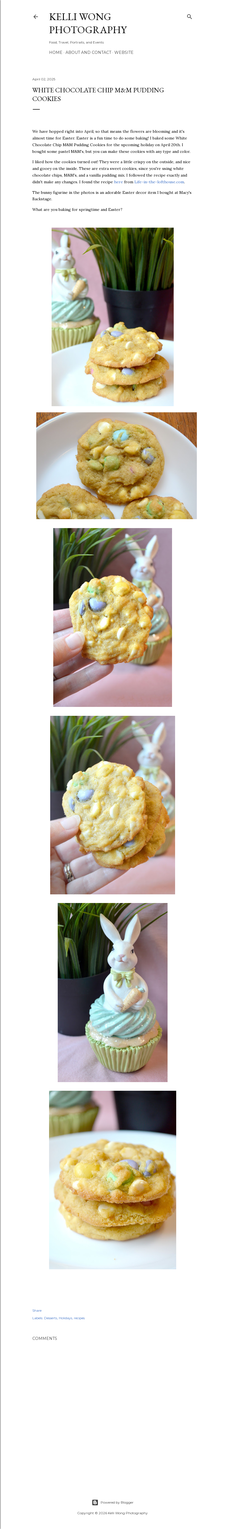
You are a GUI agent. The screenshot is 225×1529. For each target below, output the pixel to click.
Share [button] (37, 1310)
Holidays (65, 1318)
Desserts (50, 1318)
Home (55, 52)
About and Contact (88, 52)
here (118, 181)
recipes (79, 1318)
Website (124, 52)
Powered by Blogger (113, 1502)
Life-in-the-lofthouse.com (159, 181)
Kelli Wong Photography (88, 23)
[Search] (189, 15)
